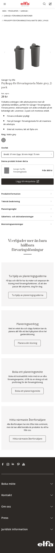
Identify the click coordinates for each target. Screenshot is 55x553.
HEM (4, 11)
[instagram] (8, 464)
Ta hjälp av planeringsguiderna (27, 295)
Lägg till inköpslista (26, 181)
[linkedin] (14, 464)
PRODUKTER (13, 11)
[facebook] (3, 464)
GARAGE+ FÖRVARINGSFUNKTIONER (18, 16)
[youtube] (24, 464)
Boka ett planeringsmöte (27, 390)
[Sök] (44, 4)
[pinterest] (19, 464)
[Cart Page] (50, 4)
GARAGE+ (24, 11)
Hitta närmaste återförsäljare (27, 438)
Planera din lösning (27, 343)
